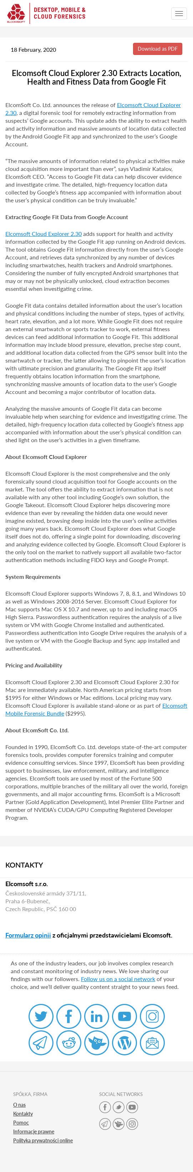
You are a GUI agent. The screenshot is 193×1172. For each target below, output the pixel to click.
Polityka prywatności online (43, 1140)
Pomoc (21, 1123)
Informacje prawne (33, 1131)
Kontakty (23, 1114)
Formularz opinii (28, 935)
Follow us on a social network (118, 978)
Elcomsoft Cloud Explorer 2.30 (43, 233)
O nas (19, 1105)
